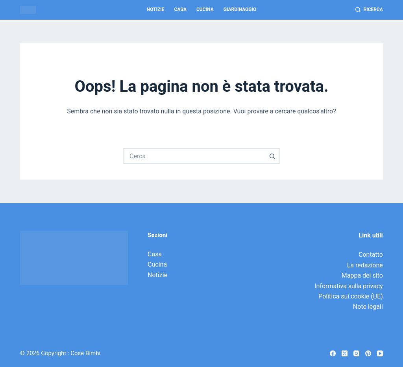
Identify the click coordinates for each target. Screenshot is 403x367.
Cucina (205, 9)
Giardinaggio (240, 9)
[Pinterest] (368, 353)
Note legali (368, 306)
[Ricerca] (369, 10)
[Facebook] (333, 353)
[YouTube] (380, 353)
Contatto (371, 254)
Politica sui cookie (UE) (350, 296)
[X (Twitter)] (345, 353)
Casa (180, 9)
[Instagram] (356, 353)
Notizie (156, 9)
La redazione (365, 265)
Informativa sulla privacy (348, 286)
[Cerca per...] (193, 156)
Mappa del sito (362, 275)
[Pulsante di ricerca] (272, 156)
